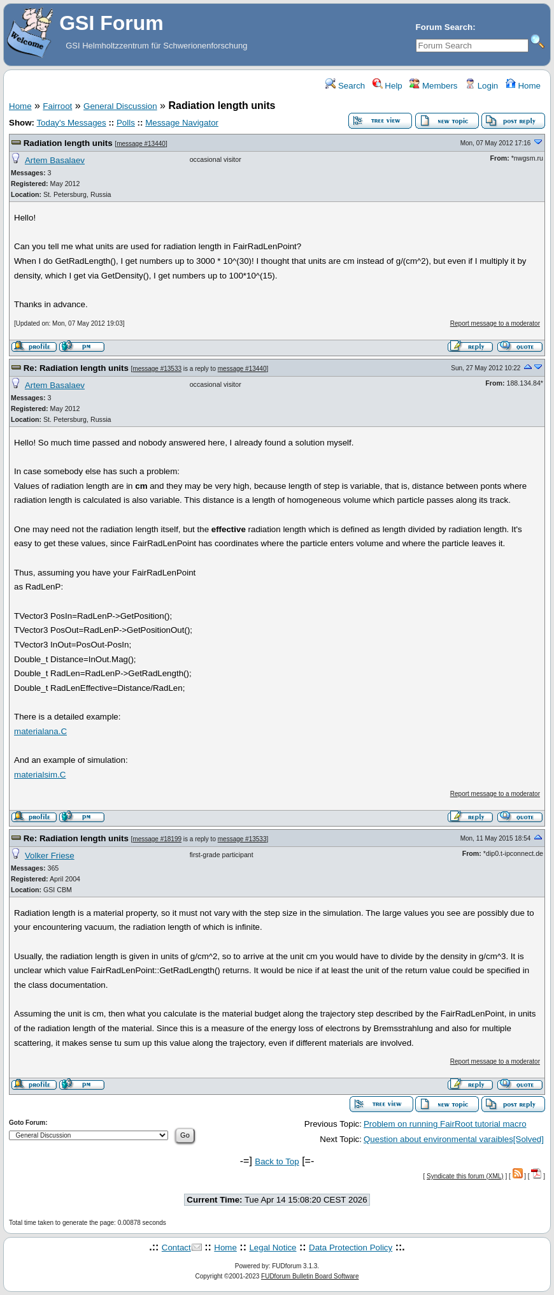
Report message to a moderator (495, 323)
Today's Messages (71, 122)
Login (481, 85)
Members (433, 85)
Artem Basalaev (55, 160)
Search (345, 85)
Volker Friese (50, 855)
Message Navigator (181, 122)
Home (523, 85)
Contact (176, 1247)
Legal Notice (272, 1247)
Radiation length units (68, 143)
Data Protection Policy (350, 1247)
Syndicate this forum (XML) (465, 1176)
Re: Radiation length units (76, 368)
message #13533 (156, 368)
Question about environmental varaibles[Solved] (454, 1139)
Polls (126, 122)
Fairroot (57, 106)
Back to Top (277, 1161)
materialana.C (40, 731)
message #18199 (156, 839)
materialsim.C (40, 774)
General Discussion (120, 106)
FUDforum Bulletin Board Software (310, 1276)
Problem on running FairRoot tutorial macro (445, 1124)
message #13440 (141, 143)
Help (387, 85)
